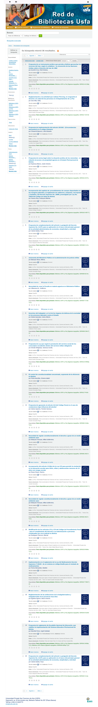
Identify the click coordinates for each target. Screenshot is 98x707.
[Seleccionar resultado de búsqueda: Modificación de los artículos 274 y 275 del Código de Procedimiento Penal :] (23, 529)
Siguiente (33, 55)
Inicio (10, 27)
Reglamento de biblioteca (40, 27)
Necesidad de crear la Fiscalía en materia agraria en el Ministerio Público (54, 286)
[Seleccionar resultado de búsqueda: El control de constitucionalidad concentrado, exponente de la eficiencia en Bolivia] (23, 374)
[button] (10, 2)
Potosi (11, 143)
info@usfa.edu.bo (12, 704)
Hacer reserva (33, 93)
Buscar (10, 33)
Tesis (10, 122)
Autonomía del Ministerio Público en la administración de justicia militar (54, 257)
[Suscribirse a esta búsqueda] (58, 50)
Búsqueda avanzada (14, 41)
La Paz (11, 139)
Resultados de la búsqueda (21, 45)
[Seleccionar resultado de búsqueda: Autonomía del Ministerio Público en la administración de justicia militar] (23, 258)
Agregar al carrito (47, 93)
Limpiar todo (39, 60)
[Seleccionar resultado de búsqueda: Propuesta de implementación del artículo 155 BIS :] (23, 127)
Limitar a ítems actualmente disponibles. (13, 62)
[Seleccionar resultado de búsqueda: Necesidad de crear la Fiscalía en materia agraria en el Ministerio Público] (23, 286)
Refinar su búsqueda (14, 51)
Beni (10, 135)
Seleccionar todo (30, 60)
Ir (24, 36)
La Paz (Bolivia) (13, 141)
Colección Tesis (13, 129)
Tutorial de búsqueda (60, 27)
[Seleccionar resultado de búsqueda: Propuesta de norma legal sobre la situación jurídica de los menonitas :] (23, 158)
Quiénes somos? (21, 27)
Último (40, 55)
